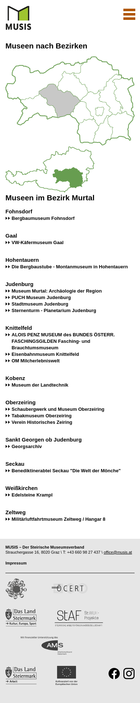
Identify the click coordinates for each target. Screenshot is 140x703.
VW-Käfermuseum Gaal (38, 242)
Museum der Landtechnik (40, 385)
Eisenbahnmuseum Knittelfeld (45, 354)
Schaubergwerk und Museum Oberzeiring (58, 409)
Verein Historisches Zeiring (42, 422)
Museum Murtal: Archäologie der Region (57, 291)
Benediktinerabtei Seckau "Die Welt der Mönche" (66, 470)
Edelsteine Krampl (32, 495)
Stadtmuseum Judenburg (40, 304)
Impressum (16, 563)
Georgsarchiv (27, 446)
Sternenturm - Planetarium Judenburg (54, 310)
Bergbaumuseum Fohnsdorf (43, 218)
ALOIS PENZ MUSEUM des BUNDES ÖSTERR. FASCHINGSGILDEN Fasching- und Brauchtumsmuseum (63, 341)
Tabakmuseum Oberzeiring (42, 415)
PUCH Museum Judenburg (41, 297)
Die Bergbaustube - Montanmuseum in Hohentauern (70, 266)
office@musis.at (118, 552)
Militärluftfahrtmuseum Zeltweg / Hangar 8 (58, 519)
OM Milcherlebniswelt (36, 360)
